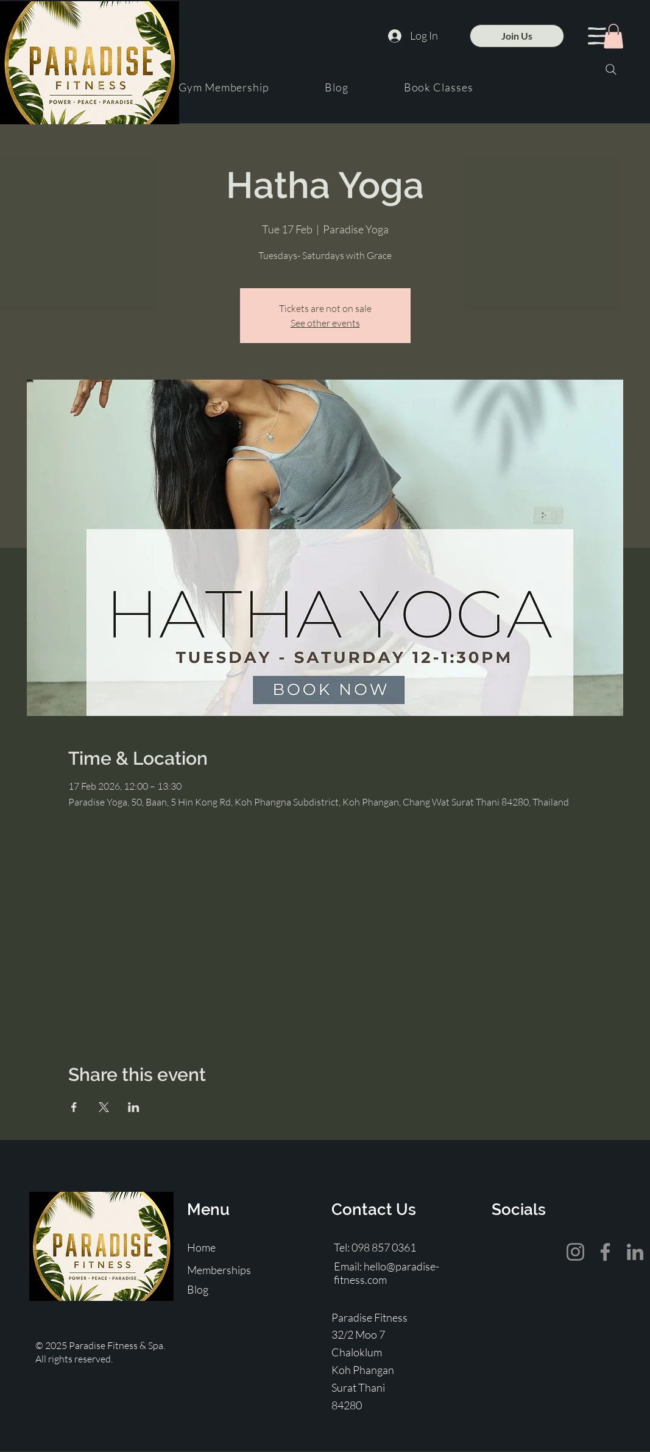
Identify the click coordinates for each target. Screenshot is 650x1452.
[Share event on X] (104, 1107)
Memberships (219, 1270)
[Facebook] (605, 1252)
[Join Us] (517, 36)
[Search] (611, 69)
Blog (197, 1289)
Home (201, 1247)
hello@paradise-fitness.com (386, 1272)
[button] (597, 35)
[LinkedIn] (635, 1252)
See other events (325, 323)
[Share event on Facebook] (74, 1107)
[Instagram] (575, 1252)
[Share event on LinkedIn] (134, 1107)
